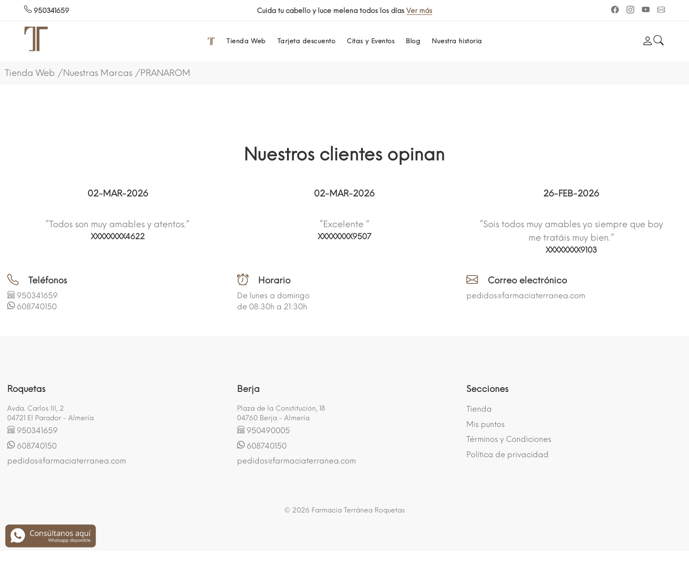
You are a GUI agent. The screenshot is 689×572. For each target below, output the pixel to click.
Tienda (479, 409)
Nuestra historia (457, 41)
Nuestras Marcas (97, 73)
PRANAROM (165, 73)
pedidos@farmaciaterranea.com (525, 295)
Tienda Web (245, 41)
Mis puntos (485, 424)
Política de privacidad (507, 454)
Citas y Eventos (370, 41)
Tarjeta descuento (306, 41)
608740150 (37, 306)
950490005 (268, 430)
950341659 (46, 11)
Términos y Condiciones (508, 439)
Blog (413, 41)
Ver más (425, 11)
